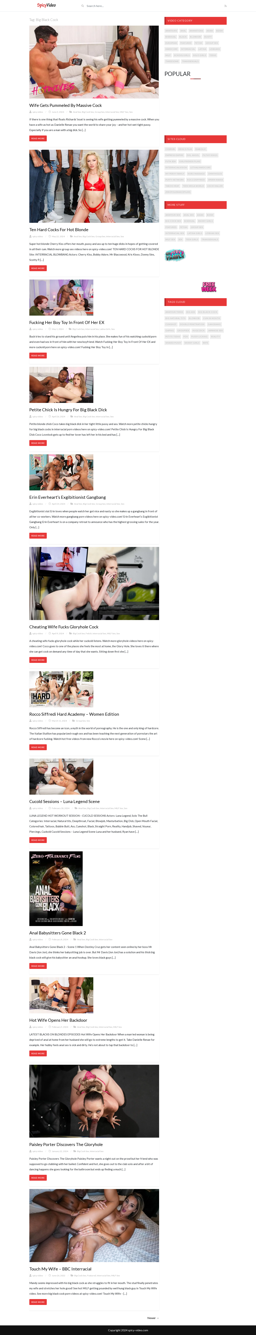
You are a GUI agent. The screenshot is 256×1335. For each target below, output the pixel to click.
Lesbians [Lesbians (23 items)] (215, 49)
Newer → (153, 1318)
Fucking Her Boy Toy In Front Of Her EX (66, 322)
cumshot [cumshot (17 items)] (171, 324)
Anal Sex (77, 112)
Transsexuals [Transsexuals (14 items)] (190, 61)
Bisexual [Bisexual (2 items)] (189, 221)
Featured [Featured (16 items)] (171, 227)
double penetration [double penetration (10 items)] (192, 324)
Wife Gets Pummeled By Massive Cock (65, 105)
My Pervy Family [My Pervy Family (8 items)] (175, 173)
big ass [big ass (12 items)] (190, 312)
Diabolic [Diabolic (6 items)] (200, 149)
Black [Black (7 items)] (183, 37)
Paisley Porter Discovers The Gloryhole (66, 1144)
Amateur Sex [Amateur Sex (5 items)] (173, 215)
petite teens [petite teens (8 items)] (173, 336)
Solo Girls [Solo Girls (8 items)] (199, 55)
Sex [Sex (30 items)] (180, 239)
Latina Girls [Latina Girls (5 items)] (195, 233)
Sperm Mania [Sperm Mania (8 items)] (215, 180)
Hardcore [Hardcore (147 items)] (172, 49)
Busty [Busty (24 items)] (208, 37)
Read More (38, 138)
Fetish (89, 633)
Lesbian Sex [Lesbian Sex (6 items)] (212, 233)
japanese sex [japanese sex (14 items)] (215, 330)
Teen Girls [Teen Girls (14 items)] (192, 239)
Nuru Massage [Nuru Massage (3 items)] (196, 173)
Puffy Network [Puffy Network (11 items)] (175, 180)
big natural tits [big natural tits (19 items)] (175, 318)
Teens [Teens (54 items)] (212, 55)
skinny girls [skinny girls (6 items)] (192, 343)
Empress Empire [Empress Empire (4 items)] (174, 155)
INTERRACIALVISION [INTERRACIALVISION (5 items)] (176, 167)
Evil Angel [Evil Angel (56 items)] (193, 155)
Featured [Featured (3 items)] (185, 43)
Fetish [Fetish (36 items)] (198, 43)
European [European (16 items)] (171, 43)
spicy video (37, 112)
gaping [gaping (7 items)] (170, 330)
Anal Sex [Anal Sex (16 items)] (189, 215)
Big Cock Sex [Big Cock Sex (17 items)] (173, 221)
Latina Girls (105, 329)
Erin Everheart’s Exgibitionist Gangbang (67, 497)
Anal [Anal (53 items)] (183, 31)
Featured (91, 1275)
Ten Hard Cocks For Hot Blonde (58, 229)
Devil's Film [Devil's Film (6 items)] (185, 149)
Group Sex (100, 112)
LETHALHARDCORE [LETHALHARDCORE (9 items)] (200, 167)
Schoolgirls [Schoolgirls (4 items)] (182, 55)
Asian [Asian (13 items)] (200, 215)
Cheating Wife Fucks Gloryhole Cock (63, 626)
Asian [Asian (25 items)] (210, 31)
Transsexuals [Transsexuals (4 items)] (210, 239)
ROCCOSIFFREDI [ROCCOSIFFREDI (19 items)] (196, 180)
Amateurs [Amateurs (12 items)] (171, 31)
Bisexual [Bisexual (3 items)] (171, 37)
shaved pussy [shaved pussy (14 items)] (173, 343)
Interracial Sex (112, 112)
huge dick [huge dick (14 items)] (199, 330)
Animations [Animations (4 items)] (196, 31)
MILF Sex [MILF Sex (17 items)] (170, 239)
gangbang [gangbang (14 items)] (214, 324)
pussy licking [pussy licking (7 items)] (199, 336)
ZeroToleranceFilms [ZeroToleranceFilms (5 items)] (178, 192)
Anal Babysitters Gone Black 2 (57, 932)
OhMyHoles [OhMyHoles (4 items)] (215, 173)
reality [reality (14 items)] (215, 336)
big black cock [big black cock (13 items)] (207, 312)
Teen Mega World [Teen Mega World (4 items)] (193, 186)
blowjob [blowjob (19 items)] (194, 318)
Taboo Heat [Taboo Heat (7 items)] (172, 186)
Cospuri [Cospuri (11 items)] (170, 149)
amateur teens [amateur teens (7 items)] (174, 312)
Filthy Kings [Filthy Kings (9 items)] (210, 155)
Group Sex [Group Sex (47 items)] (212, 43)
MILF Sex (124, 112)
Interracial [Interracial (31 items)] (188, 49)
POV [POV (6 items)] (185, 336)
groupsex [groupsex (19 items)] (183, 330)
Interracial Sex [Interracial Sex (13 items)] (175, 233)
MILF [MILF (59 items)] (168, 55)
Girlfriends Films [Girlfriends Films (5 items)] (189, 161)
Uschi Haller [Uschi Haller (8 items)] (215, 186)
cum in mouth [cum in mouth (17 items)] (211, 318)
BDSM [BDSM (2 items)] (210, 215)
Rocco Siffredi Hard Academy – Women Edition (74, 714)
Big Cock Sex (88, 112)
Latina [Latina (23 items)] (202, 49)
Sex (131, 112)
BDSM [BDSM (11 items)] (219, 31)
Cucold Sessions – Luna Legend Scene (64, 801)
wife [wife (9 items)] (205, 343)
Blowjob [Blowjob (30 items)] (195, 37)
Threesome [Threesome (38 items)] (172, 61)
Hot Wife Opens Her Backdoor (58, 1020)
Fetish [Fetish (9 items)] (183, 227)
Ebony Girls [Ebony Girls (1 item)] (205, 221)
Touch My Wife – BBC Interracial (60, 1268)
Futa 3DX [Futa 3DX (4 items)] (171, 161)
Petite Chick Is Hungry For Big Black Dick (68, 409)
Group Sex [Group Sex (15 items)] (197, 227)
